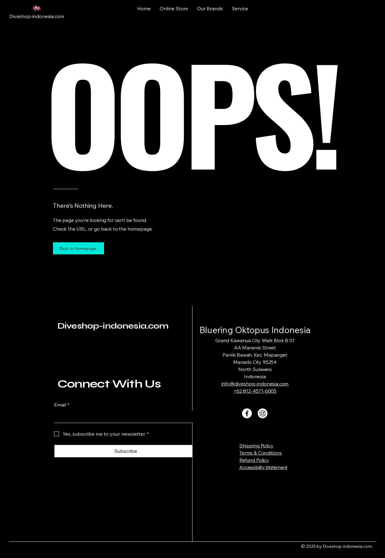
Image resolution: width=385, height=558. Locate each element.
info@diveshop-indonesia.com (255, 384)
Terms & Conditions (260, 453)
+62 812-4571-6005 (254, 391)
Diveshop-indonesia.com (113, 326)
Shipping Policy (256, 446)
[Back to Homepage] (78, 248)
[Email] (124, 417)
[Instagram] (263, 413)
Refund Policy (254, 460)
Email (61, 404)
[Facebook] (247, 413)
